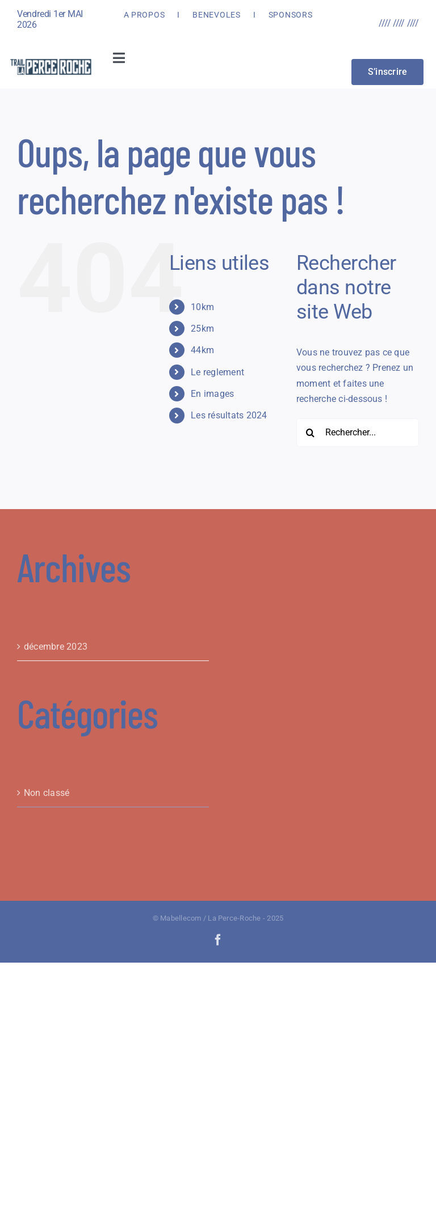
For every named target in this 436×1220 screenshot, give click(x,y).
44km (202, 350)
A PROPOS (144, 14)
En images (212, 393)
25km (202, 328)
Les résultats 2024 (229, 415)
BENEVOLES (216, 14)
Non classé (46, 792)
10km (202, 307)
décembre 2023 (55, 646)
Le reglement (217, 372)
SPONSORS (291, 14)
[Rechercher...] (357, 432)
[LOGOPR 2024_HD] (51, 61)
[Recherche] (310, 432)
